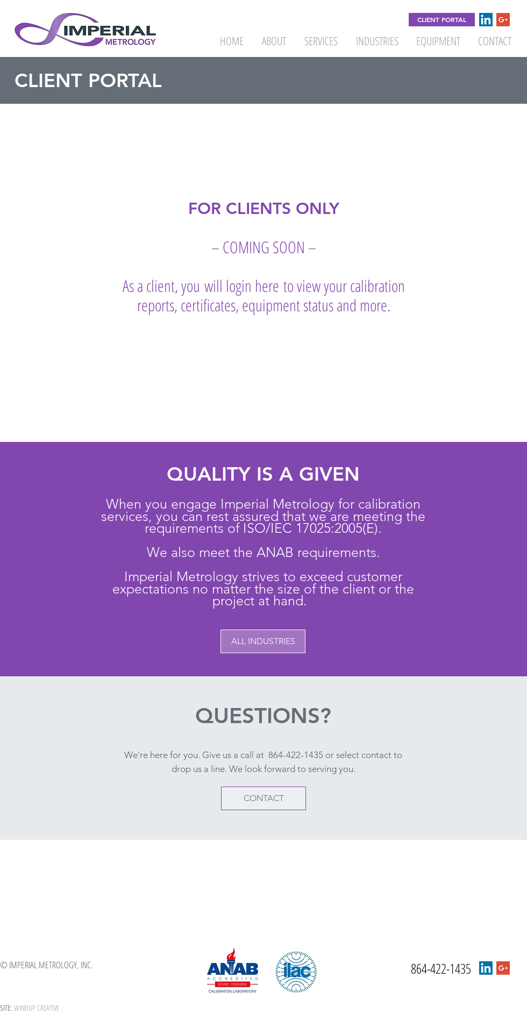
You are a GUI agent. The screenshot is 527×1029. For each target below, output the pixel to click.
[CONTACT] (263, 798)
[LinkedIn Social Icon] (486, 19)
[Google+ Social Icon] (503, 19)
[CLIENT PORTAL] (442, 19)
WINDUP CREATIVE (36, 1008)
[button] (262, 641)
